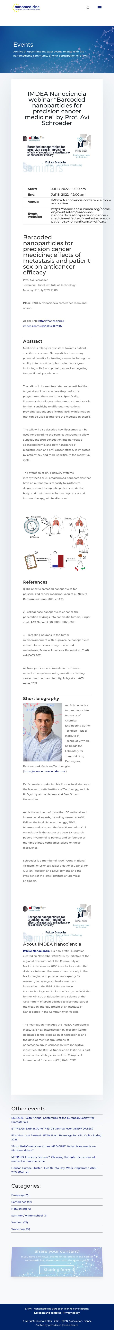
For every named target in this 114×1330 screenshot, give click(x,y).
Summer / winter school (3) (29, 1215)
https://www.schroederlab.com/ (44, 771)
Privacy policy (71, 1312)
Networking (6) (21, 1208)
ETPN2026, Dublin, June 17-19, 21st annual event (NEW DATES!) (52, 1128)
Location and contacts (47, 1312)
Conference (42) (21, 1201)
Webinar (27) (19, 1222)
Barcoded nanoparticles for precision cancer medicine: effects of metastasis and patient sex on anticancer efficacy (56, 255)
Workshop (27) (20, 1229)
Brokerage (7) (20, 1195)
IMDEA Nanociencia (36, 950)
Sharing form (57, 1269)
